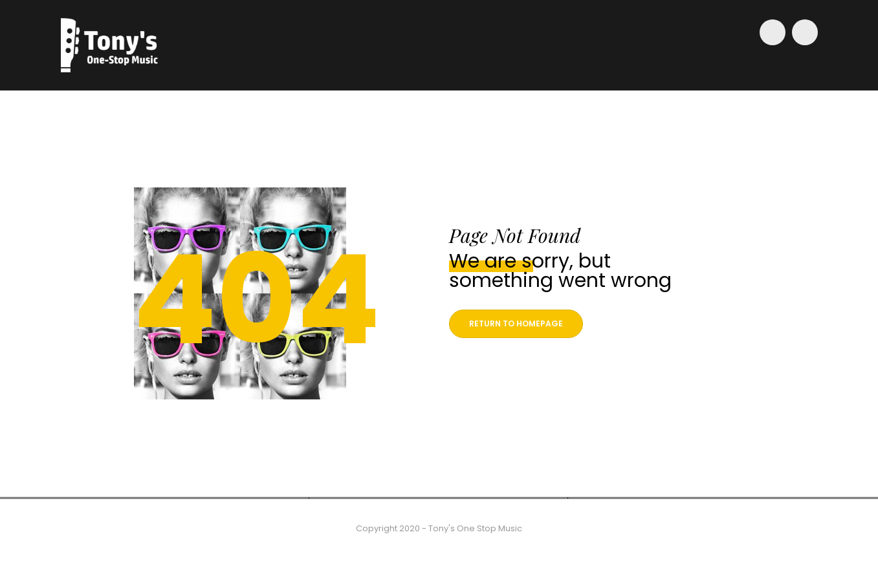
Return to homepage (516, 323)
